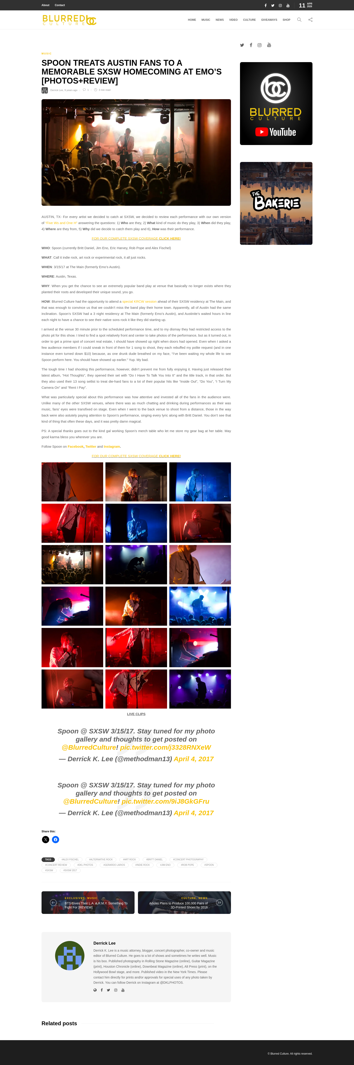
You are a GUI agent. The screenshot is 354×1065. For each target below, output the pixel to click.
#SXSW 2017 (70, 870)
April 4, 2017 (194, 759)
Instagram (112, 446)
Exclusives (75, 898)
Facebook (76, 446)
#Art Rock (129, 859)
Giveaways (269, 19)
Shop (286, 19)
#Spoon (209, 865)
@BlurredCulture (89, 747)
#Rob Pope (187, 865)
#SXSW (49, 870)
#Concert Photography (188, 859)
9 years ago (70, 90)
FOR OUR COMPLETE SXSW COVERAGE (136, 238)
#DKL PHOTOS (85, 865)
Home (192, 19)
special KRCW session (139, 301)
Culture (249, 19)
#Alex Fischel (70, 859)
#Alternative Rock (101, 859)
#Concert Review (56, 865)
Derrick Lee (56, 90)
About (45, 5)
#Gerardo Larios (114, 865)
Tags (48, 859)
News (220, 19)
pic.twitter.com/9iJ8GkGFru (165, 801)
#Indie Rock (142, 865)
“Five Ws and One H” (61, 223)
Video (233, 19)
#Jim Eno (165, 865)
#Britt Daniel (154, 859)
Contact (60, 5)
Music (206, 19)
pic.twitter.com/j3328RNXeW (165, 747)
